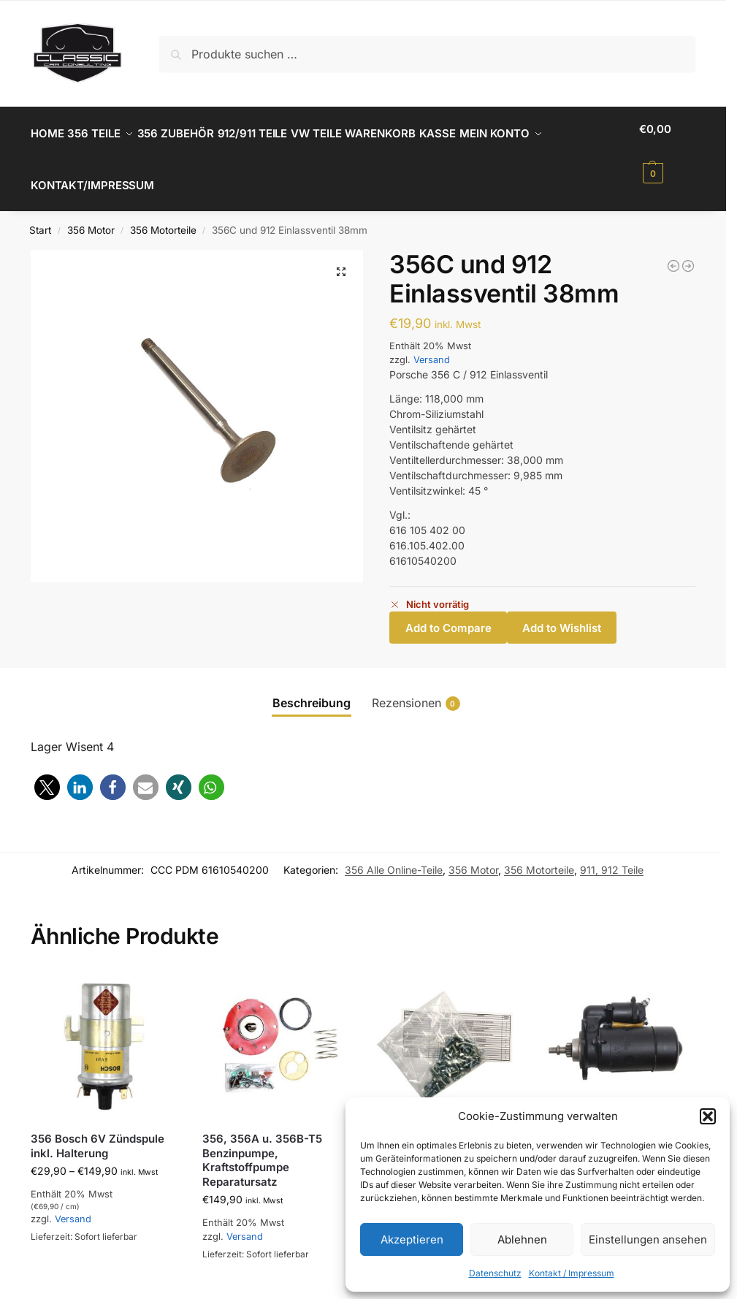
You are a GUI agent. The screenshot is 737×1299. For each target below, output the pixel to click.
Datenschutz (495, 1273)
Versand (431, 343)
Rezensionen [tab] (416, 686)
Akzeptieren (412, 1239)
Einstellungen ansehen (648, 1239)
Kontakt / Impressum (571, 1273)
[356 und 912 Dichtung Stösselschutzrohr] (688, 249)
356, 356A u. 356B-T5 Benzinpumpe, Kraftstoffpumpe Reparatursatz (262, 1144)
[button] (707, 1116)
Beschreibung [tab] (311, 686)
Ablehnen (522, 1239)
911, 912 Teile (612, 853)
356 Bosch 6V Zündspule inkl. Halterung (97, 1130)
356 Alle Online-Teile (394, 853)
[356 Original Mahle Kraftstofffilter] (673, 249)
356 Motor (91, 214)
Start (40, 214)
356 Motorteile (163, 214)
